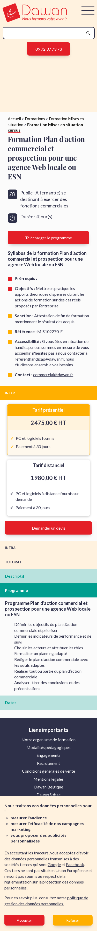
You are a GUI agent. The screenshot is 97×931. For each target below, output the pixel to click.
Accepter (24, 920)
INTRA (10, 548)
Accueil (14, 118)
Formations (35, 118)
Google (54, 864)
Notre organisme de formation (48, 739)
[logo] (35, 20)
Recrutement (48, 763)
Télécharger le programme (48, 237)
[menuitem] (48, 740)
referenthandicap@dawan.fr (39, 358)
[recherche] (44, 33)
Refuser (72, 920)
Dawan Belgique (48, 786)
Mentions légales (48, 779)
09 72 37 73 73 (48, 48)
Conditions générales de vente (48, 770)
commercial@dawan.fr (53, 374)
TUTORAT (13, 562)
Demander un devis (48, 527)
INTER (10, 393)
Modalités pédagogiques (48, 747)
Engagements (48, 755)
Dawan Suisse (48, 794)
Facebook (75, 864)
